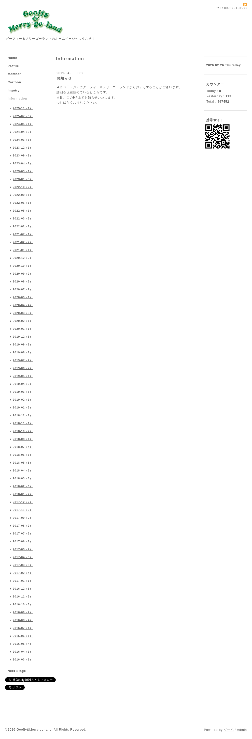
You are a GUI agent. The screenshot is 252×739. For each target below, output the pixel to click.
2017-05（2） (23, 549)
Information (17, 98)
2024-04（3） (23, 131)
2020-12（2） (23, 257)
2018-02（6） (23, 486)
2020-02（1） (23, 320)
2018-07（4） (23, 446)
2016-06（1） (23, 635)
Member (14, 74)
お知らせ (64, 78)
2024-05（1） (23, 123)
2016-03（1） (23, 659)
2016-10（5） (23, 604)
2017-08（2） (23, 525)
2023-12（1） (23, 147)
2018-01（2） (23, 494)
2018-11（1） (23, 423)
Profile (13, 66)
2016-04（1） (23, 651)
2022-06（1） (23, 202)
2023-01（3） (23, 179)
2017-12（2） (23, 502)
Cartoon (14, 82)
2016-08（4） (23, 620)
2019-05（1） (23, 376)
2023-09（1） (23, 155)
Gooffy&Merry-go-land (34, 729)
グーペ (229, 730)
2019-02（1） (23, 399)
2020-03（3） (23, 313)
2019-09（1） (23, 344)
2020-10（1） (23, 265)
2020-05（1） (23, 297)
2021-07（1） (23, 234)
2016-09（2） (23, 612)
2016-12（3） (23, 588)
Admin (242, 730)
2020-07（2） (23, 289)
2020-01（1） (23, 328)
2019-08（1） (23, 352)
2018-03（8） (23, 478)
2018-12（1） (23, 415)
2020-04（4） (23, 305)
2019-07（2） (23, 360)
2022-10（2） (23, 186)
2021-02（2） (23, 242)
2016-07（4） (23, 628)
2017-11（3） (23, 509)
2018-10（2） (23, 431)
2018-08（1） (23, 439)
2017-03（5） (23, 565)
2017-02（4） (23, 572)
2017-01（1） (23, 580)
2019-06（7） (23, 368)
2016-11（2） (23, 596)
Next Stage (17, 671)
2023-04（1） (23, 163)
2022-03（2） (23, 218)
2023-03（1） (23, 171)
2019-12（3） (23, 336)
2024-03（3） (23, 139)
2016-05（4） (23, 643)
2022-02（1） (23, 226)
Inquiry (14, 90)
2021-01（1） (23, 249)
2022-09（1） (23, 194)
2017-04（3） (23, 557)
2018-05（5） (23, 462)
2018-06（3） (23, 454)
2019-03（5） (23, 391)
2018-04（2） (23, 470)
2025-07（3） (23, 116)
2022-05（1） (23, 210)
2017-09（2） (23, 517)
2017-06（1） (23, 541)
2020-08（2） (23, 281)
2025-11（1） (23, 108)
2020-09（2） (23, 273)
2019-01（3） (23, 407)
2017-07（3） (23, 533)
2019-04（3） (23, 383)
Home (12, 58)
